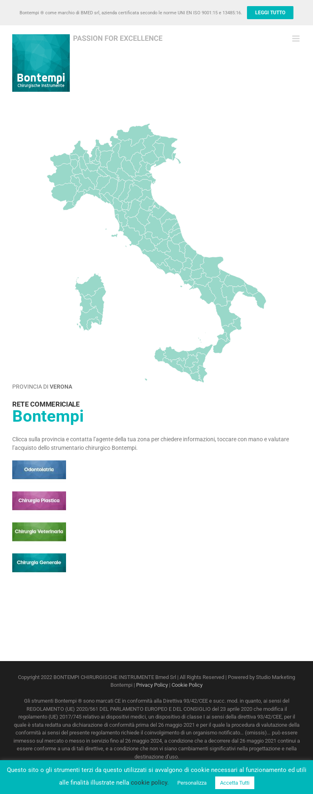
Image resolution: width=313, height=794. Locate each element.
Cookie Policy (187, 685)
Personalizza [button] (192, 783)
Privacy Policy (152, 685)
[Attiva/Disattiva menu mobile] (296, 38)
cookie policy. (150, 782)
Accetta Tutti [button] (234, 783)
